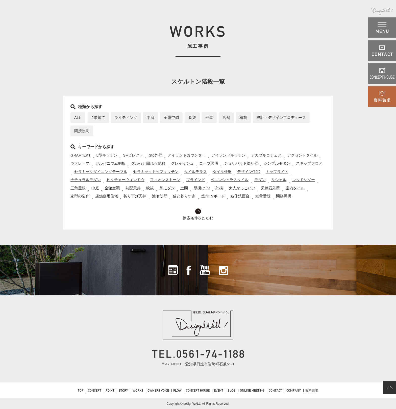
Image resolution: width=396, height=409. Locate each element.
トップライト (277, 171)
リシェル (278, 179)
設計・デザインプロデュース (281, 117)
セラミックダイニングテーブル (100, 171)
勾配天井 (133, 188)
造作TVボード (213, 196)
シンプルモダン (277, 163)
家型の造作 (79, 196)
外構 (219, 188)
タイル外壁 (222, 171)
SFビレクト (133, 155)
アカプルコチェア (266, 155)
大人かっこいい (242, 188)
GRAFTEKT (80, 155)
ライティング (125, 117)
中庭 (150, 117)
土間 (184, 188)
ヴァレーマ (79, 163)
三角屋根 (78, 188)
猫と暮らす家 (184, 196)
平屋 (209, 117)
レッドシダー (303, 179)
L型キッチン (106, 155)
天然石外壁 (270, 188)
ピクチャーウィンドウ (125, 179)
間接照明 (81, 131)
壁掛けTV (202, 188)
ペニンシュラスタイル (230, 179)
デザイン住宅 (248, 171)
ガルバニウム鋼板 (110, 163)
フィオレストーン (165, 179)
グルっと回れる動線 (148, 163)
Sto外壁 (155, 155)
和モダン (167, 188)
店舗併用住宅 (106, 196)
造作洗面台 (240, 196)
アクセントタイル (302, 155)
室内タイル (295, 188)
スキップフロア (309, 163)
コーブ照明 (208, 163)
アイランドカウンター (187, 155)
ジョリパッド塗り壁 (241, 163)
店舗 (226, 117)
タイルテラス (195, 171)
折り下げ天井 (134, 196)
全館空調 (171, 117)
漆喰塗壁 (159, 196)
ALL (77, 117)
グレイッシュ (182, 163)
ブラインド (195, 179)
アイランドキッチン (228, 155)
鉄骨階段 (262, 196)
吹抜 (192, 117)
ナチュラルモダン (85, 179)
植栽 (243, 117)
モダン (260, 179)
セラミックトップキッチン (156, 171)
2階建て (98, 117)
